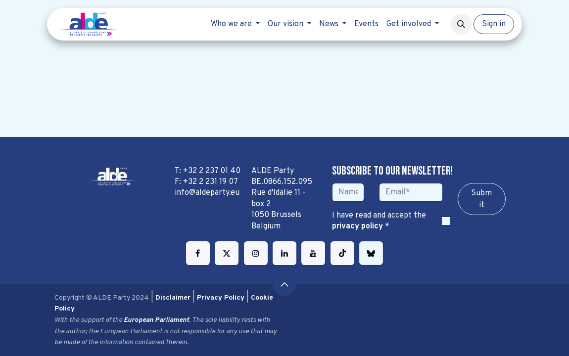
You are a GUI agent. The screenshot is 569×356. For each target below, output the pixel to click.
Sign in (494, 24)
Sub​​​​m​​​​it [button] (481, 199)
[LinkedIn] (284, 253)
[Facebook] (198, 253)
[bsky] (371, 253)
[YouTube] (313, 253)
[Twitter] (226, 253)
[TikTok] (342, 253)
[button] (461, 24)
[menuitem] (235, 24)
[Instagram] (256, 253)
